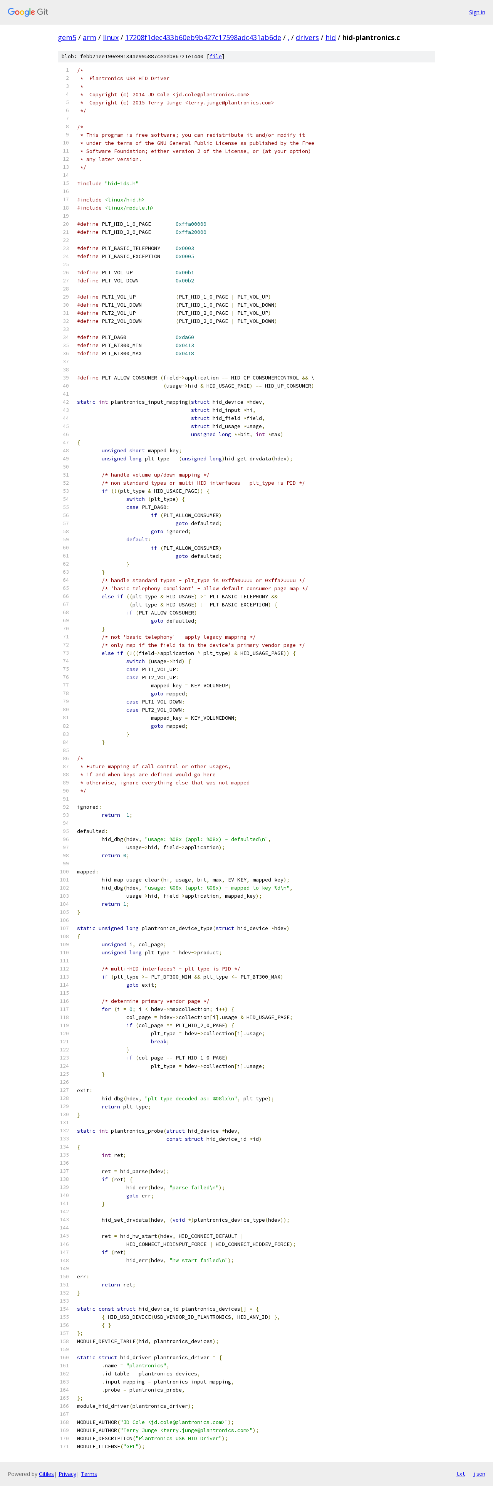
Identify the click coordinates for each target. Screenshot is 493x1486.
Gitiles (46, 1474)
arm (89, 37)
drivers (307, 37)
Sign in (477, 12)
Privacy (67, 1474)
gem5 (67, 37)
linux (111, 37)
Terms (89, 1474)
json (479, 1473)
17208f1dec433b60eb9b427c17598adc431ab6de (203, 37)
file (216, 56)
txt (460, 1473)
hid (330, 37)
